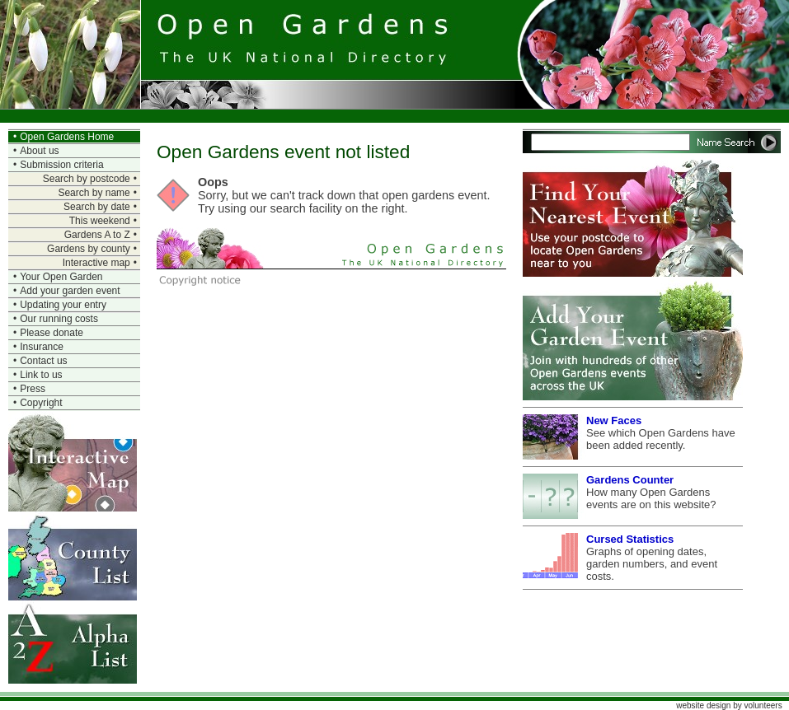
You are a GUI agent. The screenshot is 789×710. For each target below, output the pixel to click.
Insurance (41, 347)
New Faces (613, 420)
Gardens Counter (630, 480)
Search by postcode (86, 179)
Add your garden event (70, 291)
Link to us (41, 375)
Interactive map (96, 263)
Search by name (93, 193)
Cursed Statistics (630, 539)
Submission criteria (61, 164)
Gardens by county (88, 249)
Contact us (43, 361)
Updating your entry (63, 305)
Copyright (41, 403)
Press (32, 389)
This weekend (99, 221)
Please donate (51, 333)
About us (39, 150)
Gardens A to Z (97, 235)
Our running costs (59, 319)
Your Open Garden (61, 277)
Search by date (96, 207)
